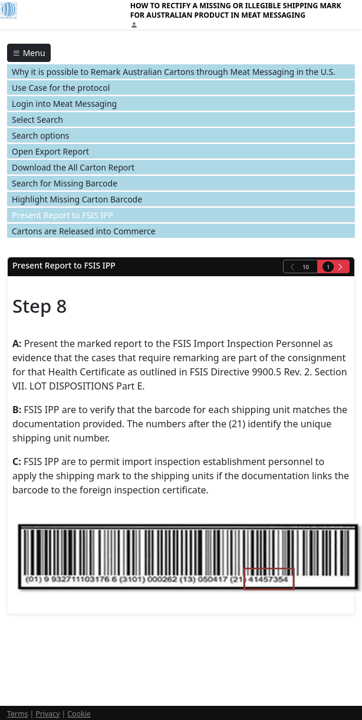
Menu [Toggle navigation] (28, 52)
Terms (17, 714)
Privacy (47, 714)
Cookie (78, 714)
